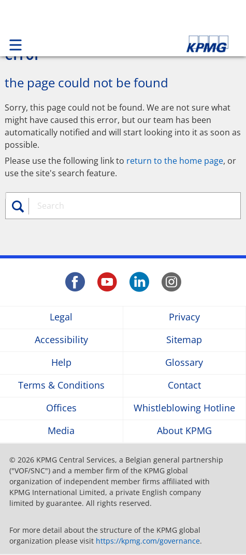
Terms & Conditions (61, 386)
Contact (184, 386)
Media (61, 431)
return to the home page (174, 160)
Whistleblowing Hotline (184, 408)
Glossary (184, 363)
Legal (61, 317)
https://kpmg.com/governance (148, 541)
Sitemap (184, 340)
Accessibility (61, 340)
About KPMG (184, 431)
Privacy (184, 317)
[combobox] (129, 205)
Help (61, 363)
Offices (61, 408)
